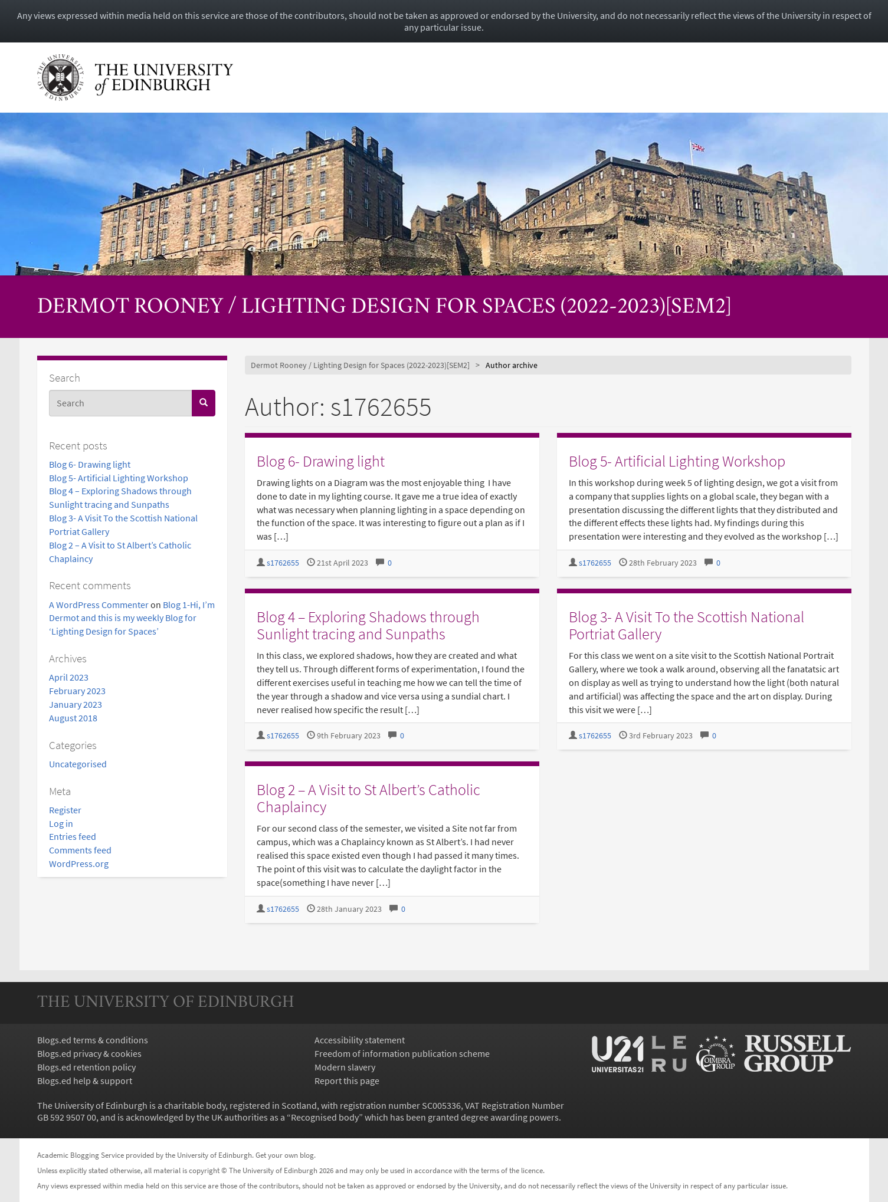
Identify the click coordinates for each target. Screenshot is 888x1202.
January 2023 (75, 704)
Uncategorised (78, 764)
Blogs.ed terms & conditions (92, 1040)
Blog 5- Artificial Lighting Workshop (118, 478)
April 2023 (69, 677)
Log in (61, 823)
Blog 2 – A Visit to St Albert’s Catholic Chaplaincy (368, 798)
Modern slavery (344, 1067)
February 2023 (77, 691)
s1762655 (283, 563)
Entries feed (72, 836)
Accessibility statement (359, 1040)
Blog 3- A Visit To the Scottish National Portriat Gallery (686, 625)
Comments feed (80, 850)
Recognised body (325, 1117)
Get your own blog (284, 1155)
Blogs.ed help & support (84, 1080)
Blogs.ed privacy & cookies (89, 1053)
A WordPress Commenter (99, 604)
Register (65, 810)
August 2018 (73, 718)
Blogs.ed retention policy (86, 1067)
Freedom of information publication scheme (402, 1053)
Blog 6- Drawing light (89, 464)
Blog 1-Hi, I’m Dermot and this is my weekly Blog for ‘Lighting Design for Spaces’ (132, 618)
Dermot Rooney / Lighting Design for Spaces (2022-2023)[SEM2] (384, 307)
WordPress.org (79, 863)
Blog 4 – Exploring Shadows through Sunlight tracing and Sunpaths (368, 625)
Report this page (346, 1080)
